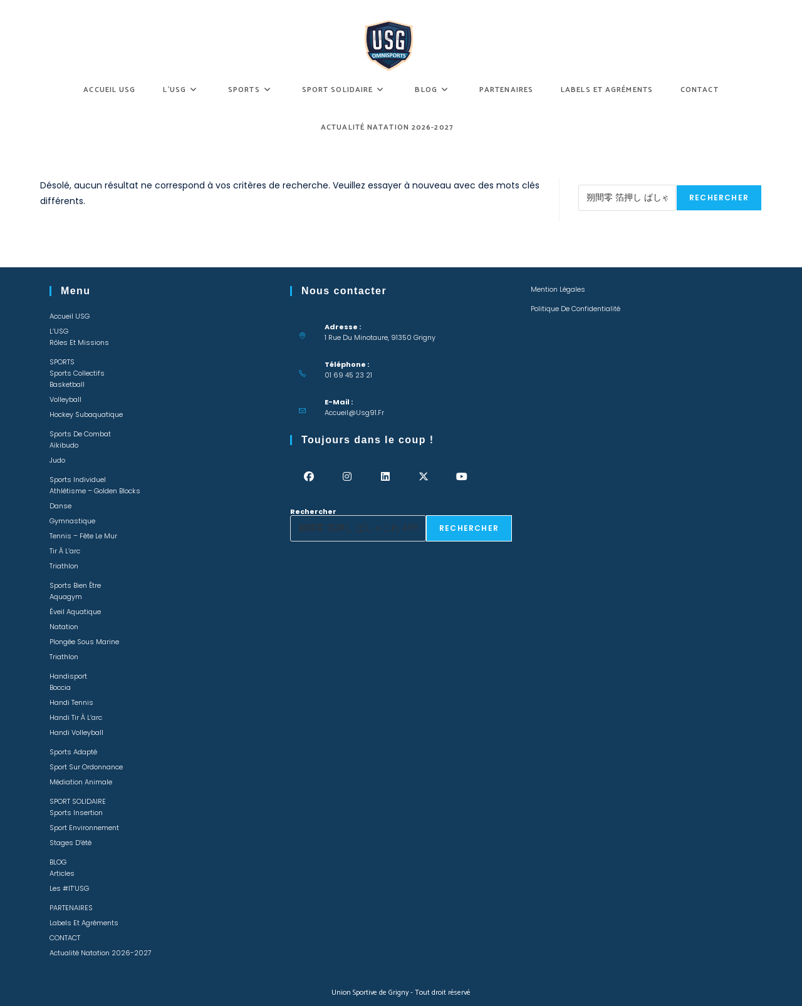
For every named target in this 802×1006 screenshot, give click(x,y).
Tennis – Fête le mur (83, 536)
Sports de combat (80, 434)
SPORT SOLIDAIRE (77, 801)
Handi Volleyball (76, 732)
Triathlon (63, 566)
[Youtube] (462, 476)
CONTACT (64, 938)
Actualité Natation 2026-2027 (100, 953)
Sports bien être (75, 585)
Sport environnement (84, 828)
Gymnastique (72, 521)
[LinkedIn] (385, 476)
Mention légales (558, 289)
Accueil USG (69, 316)
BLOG (57, 862)
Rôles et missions (79, 342)
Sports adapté (73, 752)
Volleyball (65, 399)
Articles (62, 873)
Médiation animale (80, 782)
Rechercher (601, 181)
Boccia (60, 687)
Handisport (68, 676)
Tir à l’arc (64, 551)
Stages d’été (70, 843)
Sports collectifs (77, 373)
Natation (63, 627)
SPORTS (62, 362)
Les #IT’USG (69, 888)
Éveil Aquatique (75, 612)
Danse (60, 506)
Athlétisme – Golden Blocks (94, 491)
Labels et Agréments (83, 923)
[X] (424, 476)
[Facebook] (309, 476)
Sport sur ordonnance (86, 767)
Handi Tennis (71, 702)
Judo (57, 460)
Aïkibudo (63, 445)
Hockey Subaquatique (86, 414)
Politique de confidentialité (575, 309)
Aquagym (65, 597)
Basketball (67, 384)
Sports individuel (77, 480)
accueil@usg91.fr (354, 413)
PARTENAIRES (71, 908)
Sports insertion (76, 813)
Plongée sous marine (84, 642)
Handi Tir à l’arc (75, 717)
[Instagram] (347, 476)
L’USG (58, 331)
